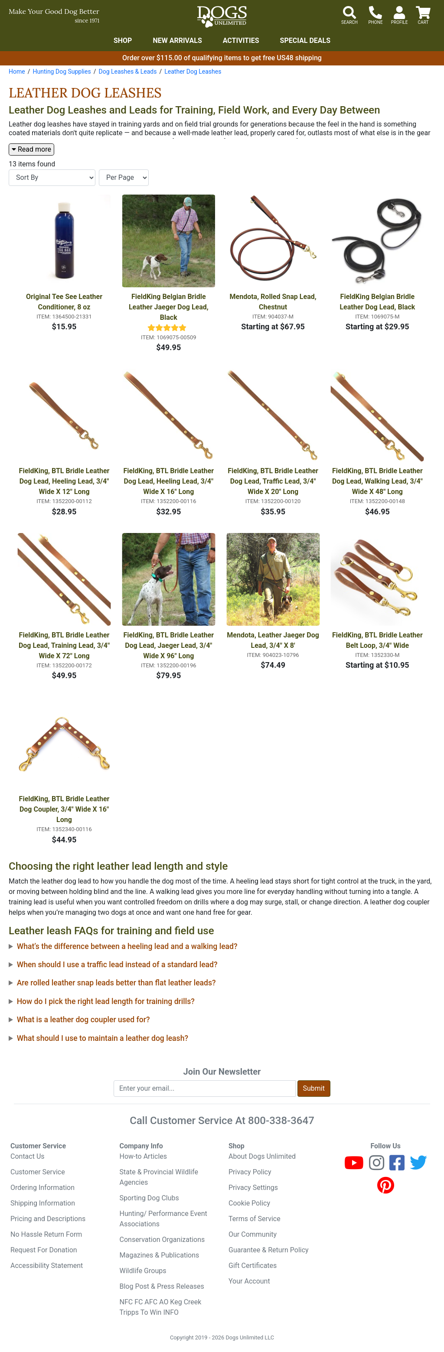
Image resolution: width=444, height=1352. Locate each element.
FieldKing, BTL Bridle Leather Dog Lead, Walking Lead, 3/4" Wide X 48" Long (378, 481)
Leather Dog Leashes (192, 71)
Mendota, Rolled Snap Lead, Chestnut (274, 301)
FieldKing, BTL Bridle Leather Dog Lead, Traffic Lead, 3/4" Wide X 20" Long (274, 481)
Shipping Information (42, 1203)
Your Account (249, 1281)
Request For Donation (43, 1250)
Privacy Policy (250, 1172)
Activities (241, 40)
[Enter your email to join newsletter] (205, 1088)
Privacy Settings (253, 1187)
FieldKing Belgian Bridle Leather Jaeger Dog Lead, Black (169, 307)
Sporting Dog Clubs (149, 1198)
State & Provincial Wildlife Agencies (159, 1177)
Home (17, 71)
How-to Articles (143, 1156)
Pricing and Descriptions (47, 1219)
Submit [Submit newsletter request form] (314, 1088)
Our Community (253, 1234)
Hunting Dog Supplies (62, 71)
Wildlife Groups (143, 1271)
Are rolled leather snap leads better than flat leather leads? (116, 982)
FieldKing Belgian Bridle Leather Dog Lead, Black (378, 301)
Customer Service (37, 1172)
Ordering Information (42, 1187)
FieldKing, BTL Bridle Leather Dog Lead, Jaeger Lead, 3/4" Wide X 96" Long (169, 645)
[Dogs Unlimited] (222, 17)
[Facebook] (397, 1167)
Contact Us (27, 1156)
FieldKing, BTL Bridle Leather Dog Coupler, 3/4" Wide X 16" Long (65, 809)
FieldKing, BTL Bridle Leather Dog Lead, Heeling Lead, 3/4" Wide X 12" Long (65, 481)
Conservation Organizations (162, 1239)
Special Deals (305, 40)
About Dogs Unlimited (262, 1156)
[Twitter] (418, 1167)
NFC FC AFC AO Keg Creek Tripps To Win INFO (161, 1307)
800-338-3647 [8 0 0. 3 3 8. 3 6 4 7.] (281, 1121)
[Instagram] (376, 1167)
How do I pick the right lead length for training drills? (106, 1001)
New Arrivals (177, 40)
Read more (31, 149)
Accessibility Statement (46, 1265)
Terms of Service (255, 1219)
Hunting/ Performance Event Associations (163, 1218)
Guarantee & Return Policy (269, 1250)
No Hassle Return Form (46, 1234)
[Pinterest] (386, 1189)
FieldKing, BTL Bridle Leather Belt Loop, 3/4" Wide (378, 640)
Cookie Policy (249, 1203)
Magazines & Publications (159, 1255)
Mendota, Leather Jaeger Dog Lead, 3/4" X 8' (273, 640)
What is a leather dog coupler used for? (83, 1019)
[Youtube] (354, 1167)
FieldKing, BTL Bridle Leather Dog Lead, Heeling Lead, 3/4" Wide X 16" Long (169, 481)
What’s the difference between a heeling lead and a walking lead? (127, 946)
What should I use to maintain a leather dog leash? (102, 1038)
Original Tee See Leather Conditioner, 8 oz (65, 301)
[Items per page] (124, 177)
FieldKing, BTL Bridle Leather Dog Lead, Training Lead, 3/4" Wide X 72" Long (65, 645)
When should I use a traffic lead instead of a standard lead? (117, 964)
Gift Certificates (253, 1265)
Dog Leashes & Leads (127, 71)
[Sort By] (52, 177)
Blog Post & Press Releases (162, 1286)
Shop (123, 40)
